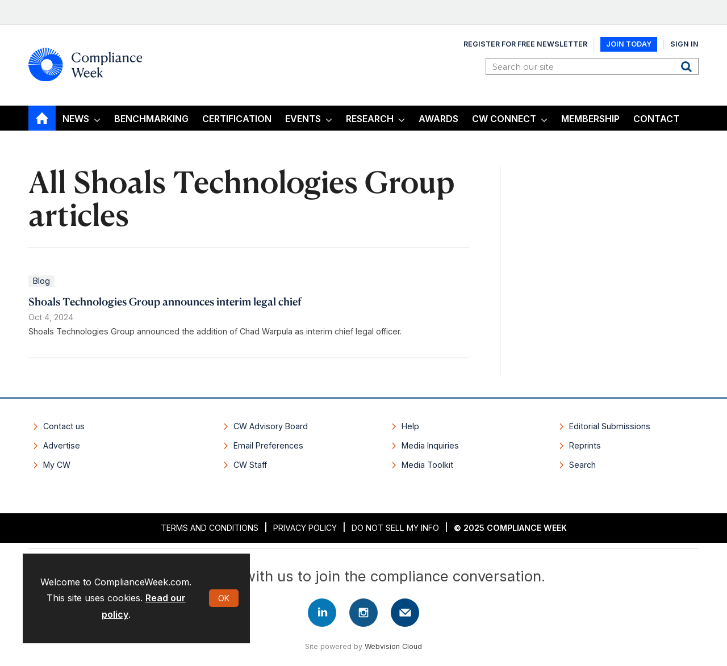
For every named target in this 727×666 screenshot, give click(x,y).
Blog (41, 281)
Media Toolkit (427, 465)
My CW (56, 465)
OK (223, 598)
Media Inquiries (430, 445)
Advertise (61, 445)
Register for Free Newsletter (525, 44)
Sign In (684, 44)
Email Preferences (268, 445)
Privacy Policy (305, 528)
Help (410, 426)
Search (688, 66)
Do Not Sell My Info (395, 528)
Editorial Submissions (609, 426)
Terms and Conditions (209, 528)
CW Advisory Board (270, 426)
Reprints (585, 445)
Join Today (628, 44)
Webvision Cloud (393, 646)
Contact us (64, 426)
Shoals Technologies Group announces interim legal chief (165, 301)
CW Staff (250, 465)
